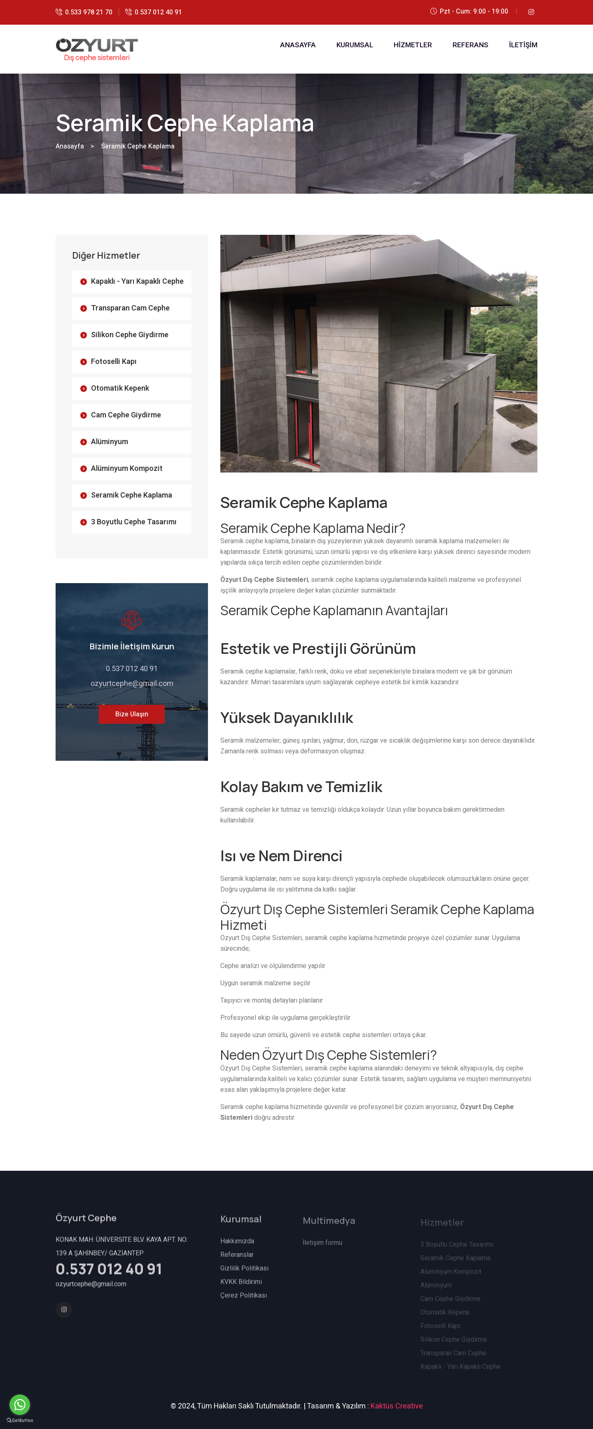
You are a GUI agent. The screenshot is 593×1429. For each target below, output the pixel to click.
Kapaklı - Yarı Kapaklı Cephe (137, 281)
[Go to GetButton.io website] (20, 1420)
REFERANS (470, 45)
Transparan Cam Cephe (130, 308)
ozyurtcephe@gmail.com (132, 683)
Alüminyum (109, 441)
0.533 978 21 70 (88, 12)
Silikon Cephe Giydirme (129, 334)
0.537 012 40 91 (158, 12)
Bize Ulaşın (131, 714)
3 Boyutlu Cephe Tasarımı (134, 522)
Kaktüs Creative (397, 1406)
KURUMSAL (354, 45)
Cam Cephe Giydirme (126, 415)
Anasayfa (70, 146)
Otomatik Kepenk (120, 388)
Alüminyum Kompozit (127, 468)
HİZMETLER (413, 45)
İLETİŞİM (523, 45)
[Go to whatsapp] (19, 1404)
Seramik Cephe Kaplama (131, 495)
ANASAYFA (298, 45)
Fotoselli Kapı (114, 361)
